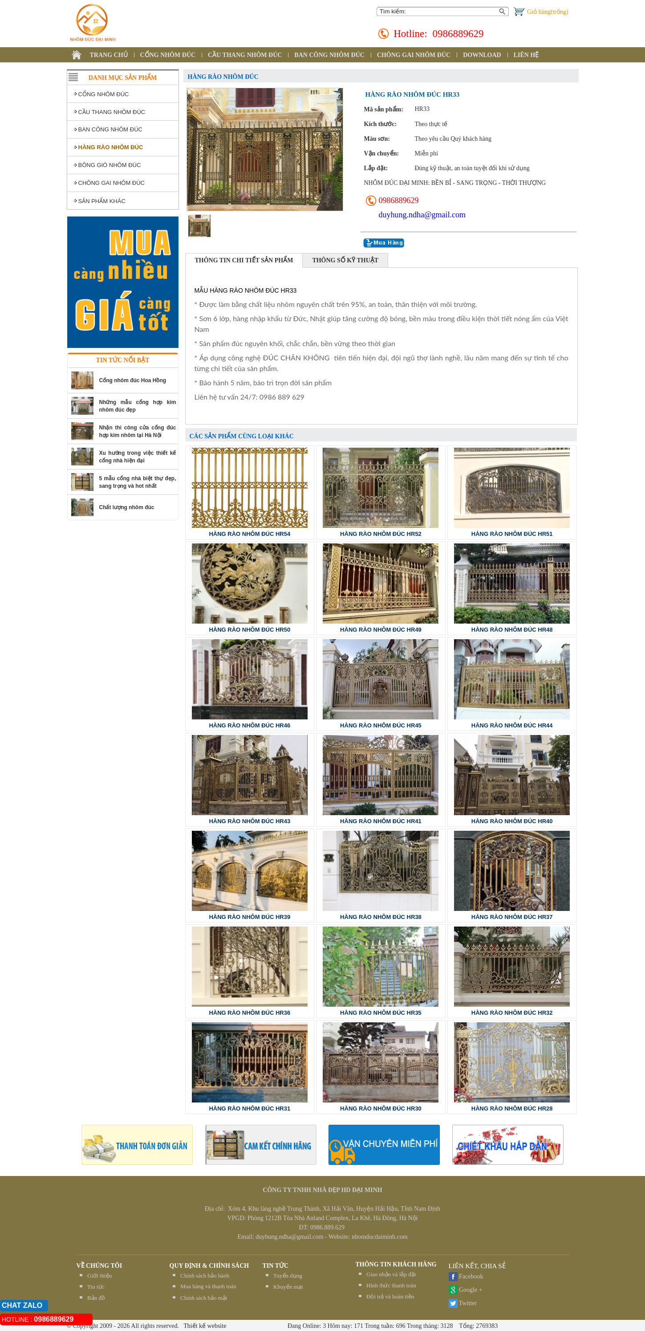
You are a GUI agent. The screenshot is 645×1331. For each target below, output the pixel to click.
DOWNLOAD (482, 55)
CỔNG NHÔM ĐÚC (168, 55)
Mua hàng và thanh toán (208, 1286)
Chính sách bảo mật (203, 1297)
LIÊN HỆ (526, 55)
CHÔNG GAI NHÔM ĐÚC (413, 55)
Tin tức (96, 1286)
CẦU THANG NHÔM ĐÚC (245, 55)
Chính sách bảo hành (204, 1275)
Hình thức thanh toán (391, 1285)
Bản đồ (96, 1297)
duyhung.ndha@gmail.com (422, 214)
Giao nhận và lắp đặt (391, 1274)
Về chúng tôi (99, 1265)
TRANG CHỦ (109, 55)
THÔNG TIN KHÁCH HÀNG (396, 1264)
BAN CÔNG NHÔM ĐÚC (329, 55)
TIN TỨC (276, 1265)
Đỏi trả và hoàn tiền (390, 1296)
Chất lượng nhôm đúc (126, 507)
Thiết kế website (204, 1326)
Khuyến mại (288, 1286)
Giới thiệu (99, 1275)
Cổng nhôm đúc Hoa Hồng (132, 380)
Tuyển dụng (287, 1275)
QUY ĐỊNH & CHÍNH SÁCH (209, 1265)
